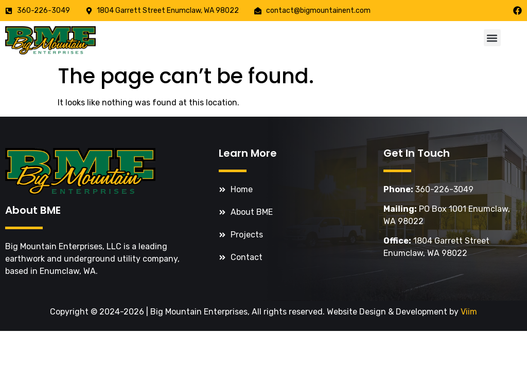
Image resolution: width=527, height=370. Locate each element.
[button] (492, 37)
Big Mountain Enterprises (199, 312)
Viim (469, 312)
